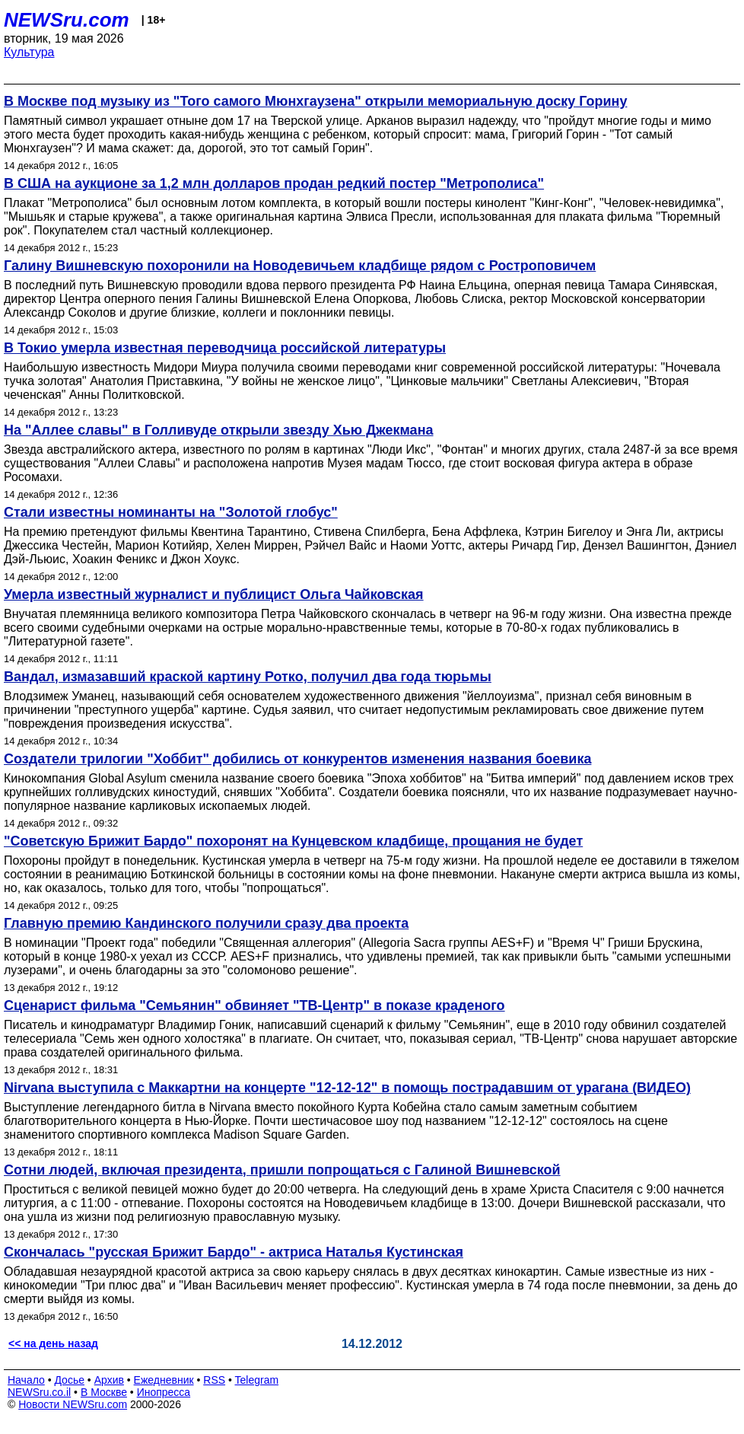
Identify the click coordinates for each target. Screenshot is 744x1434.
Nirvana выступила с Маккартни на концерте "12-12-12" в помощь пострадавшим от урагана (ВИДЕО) (347, 1087)
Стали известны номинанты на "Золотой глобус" (171, 512)
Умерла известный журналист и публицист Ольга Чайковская (214, 594)
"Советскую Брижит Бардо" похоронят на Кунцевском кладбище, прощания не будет (293, 841)
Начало (26, 1380)
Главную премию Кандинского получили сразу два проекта (206, 923)
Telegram (257, 1380)
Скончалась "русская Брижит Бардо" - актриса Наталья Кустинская (233, 1252)
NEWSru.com (66, 19)
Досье (69, 1380)
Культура (29, 52)
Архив (109, 1380)
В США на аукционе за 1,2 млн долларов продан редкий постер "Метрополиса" (274, 183)
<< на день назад (53, 1343)
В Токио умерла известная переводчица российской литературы (225, 347)
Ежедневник (164, 1380)
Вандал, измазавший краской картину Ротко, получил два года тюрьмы (247, 676)
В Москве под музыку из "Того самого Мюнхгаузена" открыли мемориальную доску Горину (315, 101)
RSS (214, 1380)
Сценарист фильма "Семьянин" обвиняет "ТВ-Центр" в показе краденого (254, 1005)
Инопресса (164, 1392)
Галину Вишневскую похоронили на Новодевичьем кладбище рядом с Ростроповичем (300, 265)
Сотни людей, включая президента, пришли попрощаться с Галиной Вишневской (282, 1169)
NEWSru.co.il (39, 1392)
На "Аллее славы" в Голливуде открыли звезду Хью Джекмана (219, 430)
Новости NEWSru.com (72, 1404)
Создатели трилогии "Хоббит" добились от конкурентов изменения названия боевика (297, 758)
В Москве (104, 1392)
